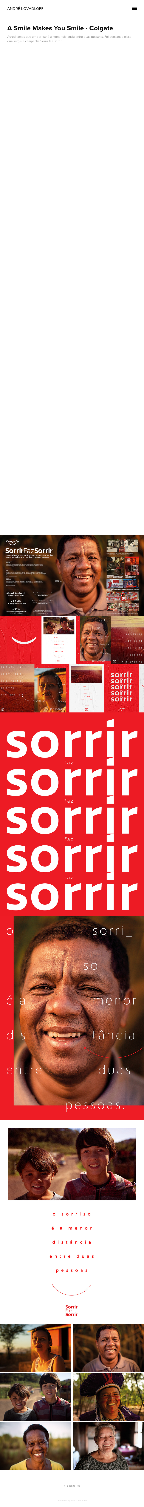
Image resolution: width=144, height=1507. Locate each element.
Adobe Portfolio (78, 1500)
